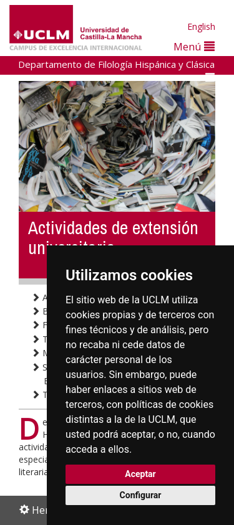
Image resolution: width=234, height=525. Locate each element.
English (201, 26)
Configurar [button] (141, 495)
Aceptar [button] (140, 474)
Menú (194, 46)
